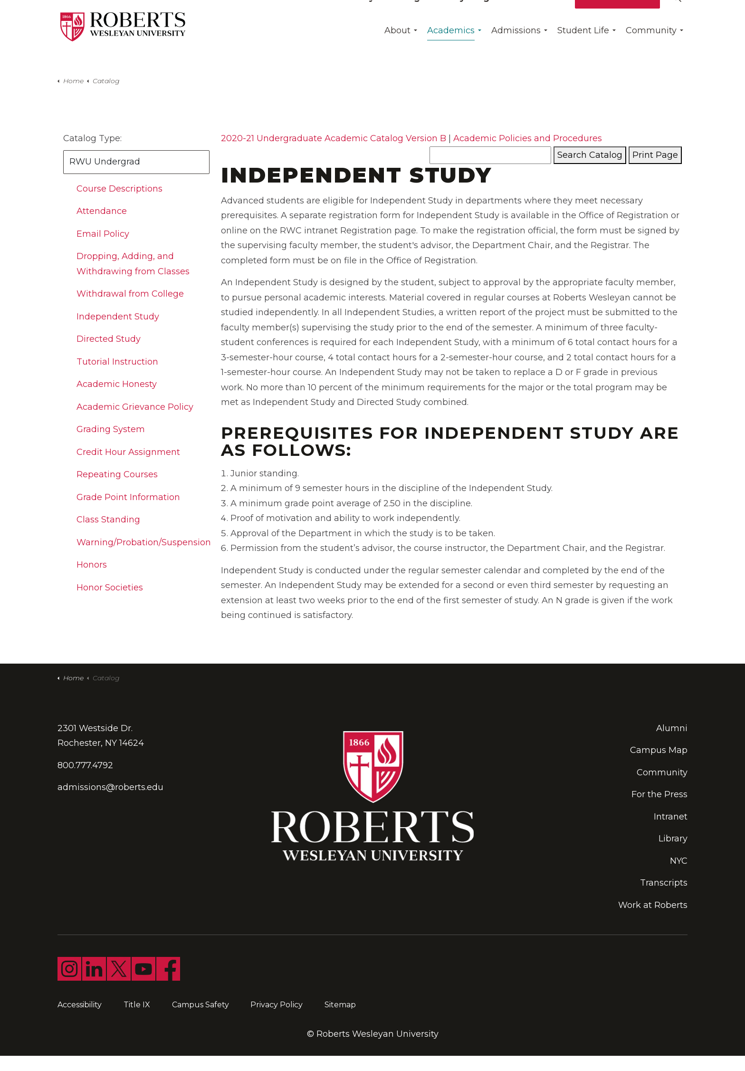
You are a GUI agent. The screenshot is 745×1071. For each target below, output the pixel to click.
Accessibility (79, 1004)
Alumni (672, 728)
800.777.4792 (85, 765)
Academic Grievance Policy (134, 407)
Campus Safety (200, 1004)
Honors (91, 565)
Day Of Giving (388, 16)
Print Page (655, 155)
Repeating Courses (117, 474)
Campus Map (659, 750)
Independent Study (117, 316)
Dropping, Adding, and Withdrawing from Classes (133, 264)
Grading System (110, 429)
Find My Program (468, 16)
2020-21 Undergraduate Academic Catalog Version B (333, 138)
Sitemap (340, 1004)
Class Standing (108, 519)
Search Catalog (589, 155)
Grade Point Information (128, 497)
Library (673, 838)
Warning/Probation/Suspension (143, 542)
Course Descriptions (119, 188)
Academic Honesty (116, 384)
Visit (556, 16)
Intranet (671, 816)
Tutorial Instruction (117, 362)
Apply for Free (617, 17)
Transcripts (664, 883)
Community (651, 50)
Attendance (101, 211)
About (397, 50)
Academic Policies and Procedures (527, 138)
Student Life (583, 50)
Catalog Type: (92, 138)
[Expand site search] (676, 16)
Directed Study (108, 339)
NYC (679, 861)
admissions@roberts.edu (110, 787)
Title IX (137, 1004)
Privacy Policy (276, 1004)
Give (526, 16)
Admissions (516, 50)
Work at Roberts (653, 905)
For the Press (659, 794)
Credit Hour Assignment (128, 452)
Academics (451, 50)
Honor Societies (109, 587)
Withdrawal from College (130, 294)
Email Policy (102, 234)
